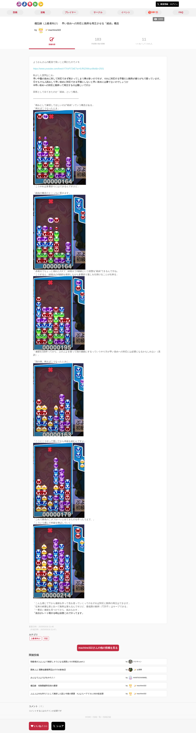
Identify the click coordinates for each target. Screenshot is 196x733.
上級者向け (35, 638)
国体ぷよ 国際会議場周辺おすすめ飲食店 (48, 670)
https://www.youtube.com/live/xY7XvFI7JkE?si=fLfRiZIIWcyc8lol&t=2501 (68, 68)
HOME (88, 717)
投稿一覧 (97, 717)
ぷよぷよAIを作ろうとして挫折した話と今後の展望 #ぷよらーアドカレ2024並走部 (67, 694)
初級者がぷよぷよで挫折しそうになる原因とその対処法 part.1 (57, 662)
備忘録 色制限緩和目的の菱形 (44, 686)
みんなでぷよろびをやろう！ (43, 678)
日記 (46, 638)
